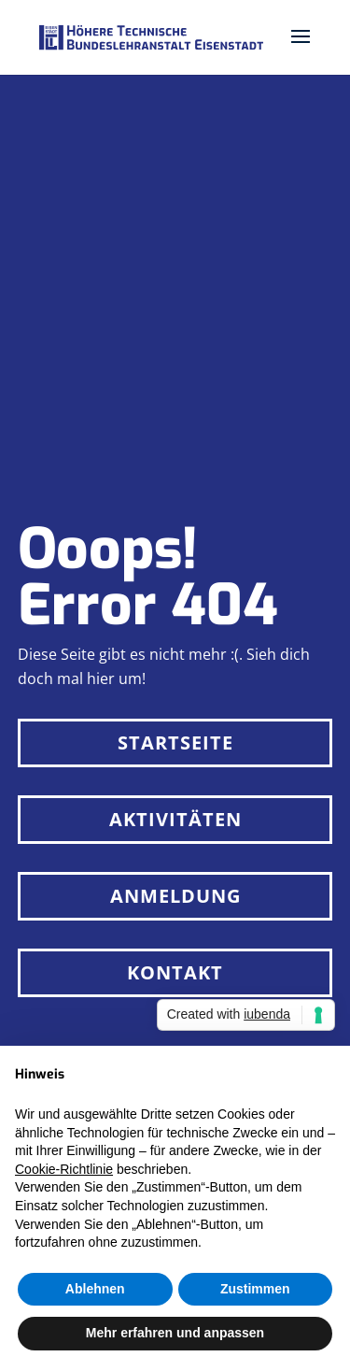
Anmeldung (175, 895)
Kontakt (175, 972)
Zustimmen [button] (255, 1288)
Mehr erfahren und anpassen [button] (175, 1332)
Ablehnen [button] (95, 1288)
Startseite (175, 742)
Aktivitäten (175, 819)
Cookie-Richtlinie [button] (64, 1169)
